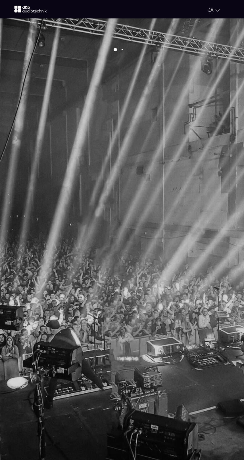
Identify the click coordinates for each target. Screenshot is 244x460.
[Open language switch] (214, 10)
